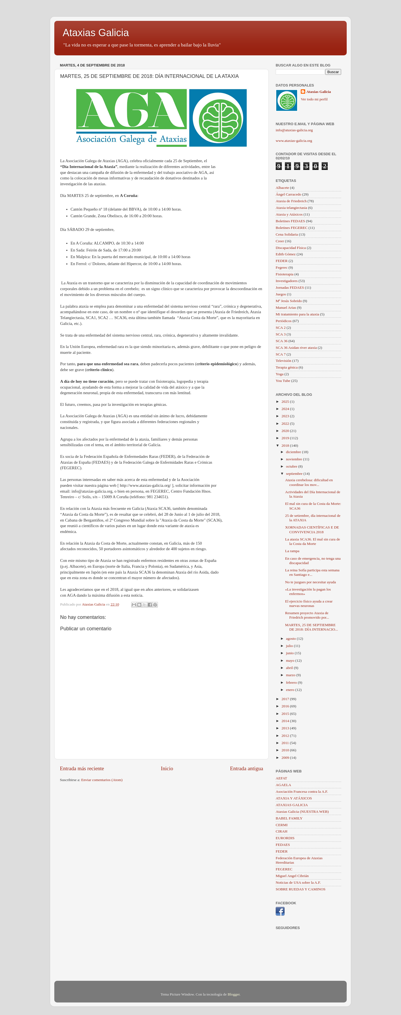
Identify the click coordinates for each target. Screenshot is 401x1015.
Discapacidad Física (291, 248)
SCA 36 (281, 341)
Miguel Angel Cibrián (292, 876)
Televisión (283, 361)
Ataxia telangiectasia (291, 208)
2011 (286, 743)
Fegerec (282, 267)
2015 (286, 714)
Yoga (279, 374)
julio (290, 646)
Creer (280, 241)
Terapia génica (287, 367)
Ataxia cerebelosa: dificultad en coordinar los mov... (309, 482)
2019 (286, 438)
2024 (286, 409)
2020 (286, 431)
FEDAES (283, 845)
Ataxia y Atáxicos (289, 214)
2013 (286, 728)
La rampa (292, 551)
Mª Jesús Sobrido (289, 301)
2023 (286, 416)
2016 (286, 706)
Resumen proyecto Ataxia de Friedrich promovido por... (307, 615)
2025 (286, 401)
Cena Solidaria (287, 234)
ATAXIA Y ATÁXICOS (294, 798)
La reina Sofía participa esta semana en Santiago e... (312, 572)
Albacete (282, 188)
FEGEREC (284, 869)
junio (290, 653)
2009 (286, 757)
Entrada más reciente (82, 768)
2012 (286, 736)
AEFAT (281, 778)
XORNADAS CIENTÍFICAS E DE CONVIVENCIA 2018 (312, 529)
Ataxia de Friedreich (291, 201)
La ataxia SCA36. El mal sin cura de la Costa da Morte (312, 541)
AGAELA (283, 785)
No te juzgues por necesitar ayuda (310, 582)
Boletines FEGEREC (291, 228)
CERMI (282, 825)
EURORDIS (285, 838)
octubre (292, 466)
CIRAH (281, 831)
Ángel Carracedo (288, 194)
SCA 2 (281, 327)
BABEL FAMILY (289, 818)
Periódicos (284, 321)
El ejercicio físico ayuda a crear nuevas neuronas (309, 603)
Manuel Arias (286, 307)
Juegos (281, 294)
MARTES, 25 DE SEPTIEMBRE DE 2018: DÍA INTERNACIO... (311, 627)
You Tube (283, 381)
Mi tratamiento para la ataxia (297, 314)
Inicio (167, 768)
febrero (292, 682)
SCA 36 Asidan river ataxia (296, 347)
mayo (290, 660)
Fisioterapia (285, 274)
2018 (286, 445)
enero (290, 690)
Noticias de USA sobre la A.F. (298, 882)
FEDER (282, 261)
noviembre (294, 459)
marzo (291, 675)
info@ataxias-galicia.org (294, 130)
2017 (286, 699)
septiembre (295, 473)
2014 (286, 721)
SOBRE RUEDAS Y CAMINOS (301, 889)
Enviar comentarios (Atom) (102, 780)
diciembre (294, 452)
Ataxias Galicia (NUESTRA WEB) (302, 811)
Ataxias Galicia (96, 32)
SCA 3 (281, 334)
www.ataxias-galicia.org (294, 141)
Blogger (233, 994)
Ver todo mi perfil (314, 99)
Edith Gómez (286, 254)
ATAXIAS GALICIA (292, 805)
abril (290, 668)
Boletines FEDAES (290, 221)
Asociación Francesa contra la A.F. (302, 791)
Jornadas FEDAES (290, 287)
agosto (291, 638)
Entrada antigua (246, 768)
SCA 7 (281, 354)
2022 (286, 423)
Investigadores (287, 281)
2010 (286, 750)
